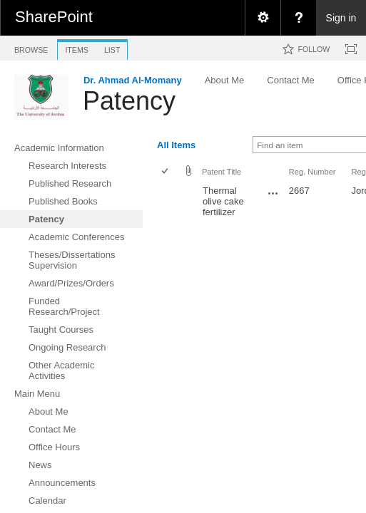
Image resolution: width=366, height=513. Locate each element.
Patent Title (221, 171)
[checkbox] (166, 172)
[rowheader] (168, 207)
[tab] (31, 47)
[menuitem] (262, 18)
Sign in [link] (341, 18)
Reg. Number (312, 171)
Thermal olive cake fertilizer (223, 201)
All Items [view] (176, 145)
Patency (129, 100)
